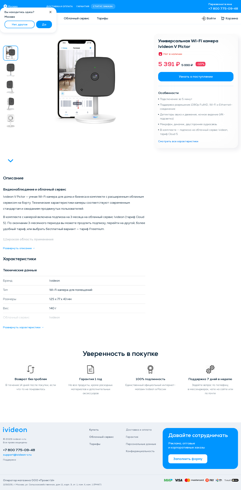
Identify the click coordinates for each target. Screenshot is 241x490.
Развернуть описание (19, 248)
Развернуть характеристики (23, 327)
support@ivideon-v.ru (17, 454)
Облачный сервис (76, 18)
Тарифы (102, 18)
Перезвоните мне (220, 4)
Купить (94, 429)
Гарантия (82, 6)
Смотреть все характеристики (178, 141)
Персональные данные (141, 444)
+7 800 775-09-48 (223, 9)
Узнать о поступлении (196, 77)
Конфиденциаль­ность (140, 451)
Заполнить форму (187, 459)
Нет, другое (19, 24)
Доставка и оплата (59, 6)
